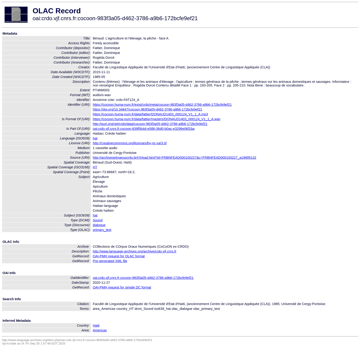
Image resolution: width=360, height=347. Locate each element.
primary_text (102, 230)
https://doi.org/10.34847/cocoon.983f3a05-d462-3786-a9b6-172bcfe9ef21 (147, 109)
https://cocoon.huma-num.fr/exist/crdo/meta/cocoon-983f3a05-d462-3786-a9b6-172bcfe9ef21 (162, 104)
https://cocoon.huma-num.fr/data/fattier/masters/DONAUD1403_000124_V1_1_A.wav (156, 119)
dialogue (99, 225)
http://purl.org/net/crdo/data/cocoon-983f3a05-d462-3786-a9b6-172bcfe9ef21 (150, 124)
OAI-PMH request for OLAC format (119, 256)
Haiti (96, 325)
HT (95, 167)
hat (95, 138)
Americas (100, 330)
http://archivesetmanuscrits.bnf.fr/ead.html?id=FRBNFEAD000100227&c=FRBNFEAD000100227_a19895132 (174, 157)
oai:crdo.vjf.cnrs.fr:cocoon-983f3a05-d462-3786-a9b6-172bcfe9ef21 (143, 278)
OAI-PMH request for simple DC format (122, 287)
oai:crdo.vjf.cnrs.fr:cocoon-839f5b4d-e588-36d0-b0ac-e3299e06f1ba (143, 128)
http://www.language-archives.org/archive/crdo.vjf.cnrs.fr (134, 251)
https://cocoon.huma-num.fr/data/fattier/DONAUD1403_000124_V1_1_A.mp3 (150, 114)
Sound (97, 220)
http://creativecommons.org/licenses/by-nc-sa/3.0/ (130, 143)
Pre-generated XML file (110, 261)
